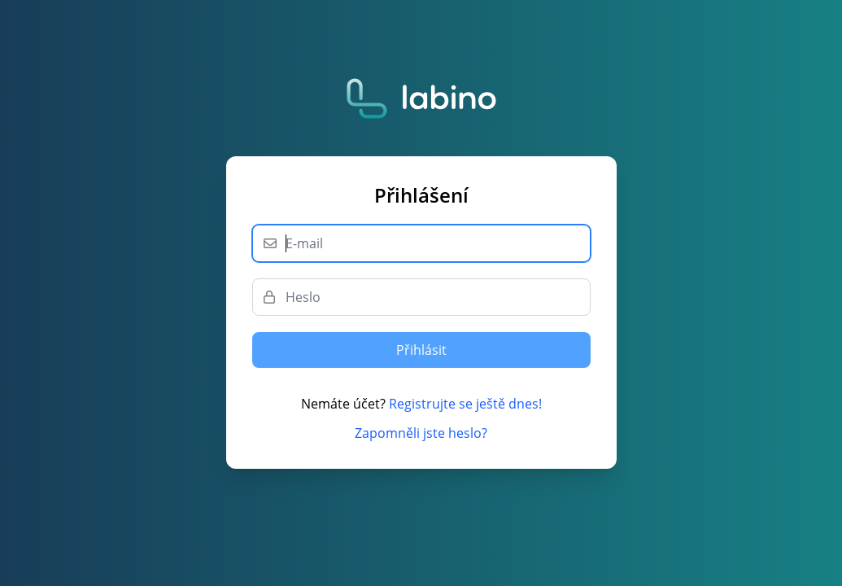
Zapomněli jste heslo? (421, 433)
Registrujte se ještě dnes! (465, 404)
